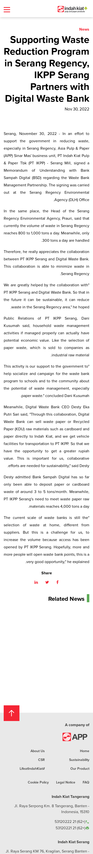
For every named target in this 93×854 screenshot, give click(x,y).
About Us (38, 750)
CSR (41, 759)
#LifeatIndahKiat (32, 768)
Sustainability (79, 759)
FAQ (86, 782)
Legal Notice (65, 782)
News (84, 29)
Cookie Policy (38, 782)
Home (84, 750)
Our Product (79, 768)
